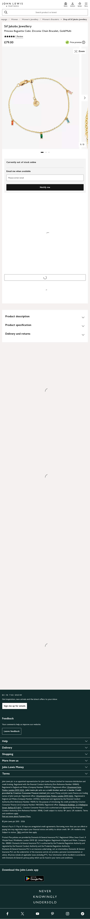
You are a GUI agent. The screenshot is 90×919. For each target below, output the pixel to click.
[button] (86, 4)
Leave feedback (12, 731)
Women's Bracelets (50, 19)
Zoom (79, 51)
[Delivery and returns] (45, 334)
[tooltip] (83, 42)
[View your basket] (80, 4)
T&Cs (19, 832)
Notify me (45, 187)
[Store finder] (65, 4)
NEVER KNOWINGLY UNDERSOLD (45, 896)
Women (14, 19)
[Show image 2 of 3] (84, 98)
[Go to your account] (72, 4)
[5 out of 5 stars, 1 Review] (13, 36)
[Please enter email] (45, 178)
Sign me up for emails (14, 706)
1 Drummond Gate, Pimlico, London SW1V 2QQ (55, 796)
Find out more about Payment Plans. (16, 816)
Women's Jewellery (30, 19)
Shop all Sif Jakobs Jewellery (75, 19)
